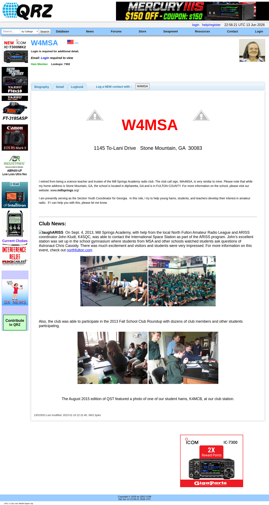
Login (259, 31)
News (90, 31)
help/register (211, 25)
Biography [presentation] (41, 87)
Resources (202, 31)
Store (142, 31)
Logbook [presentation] (77, 87)
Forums (116, 31)
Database (62, 31)
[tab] (41, 86)
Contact (232, 31)
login (195, 25)
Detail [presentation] (60, 87)
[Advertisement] (97, 461)
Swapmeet (170, 31)
